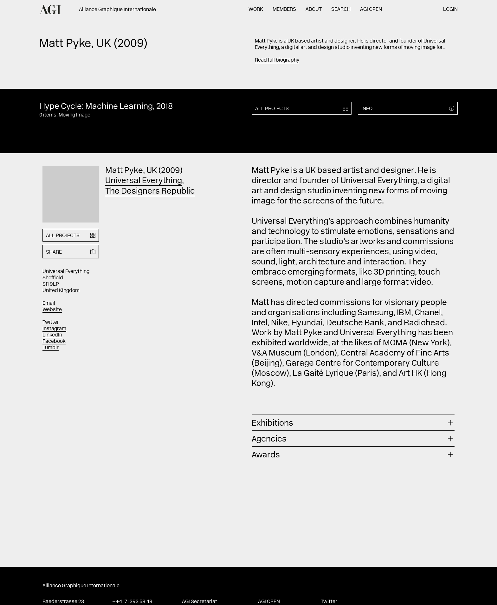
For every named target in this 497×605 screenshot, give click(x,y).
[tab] (353, 422)
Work (255, 9)
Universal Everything (143, 181)
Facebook (54, 341)
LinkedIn (52, 335)
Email (48, 303)
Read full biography (277, 60)
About (314, 9)
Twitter (50, 322)
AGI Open (371, 9)
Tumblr (50, 347)
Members (284, 9)
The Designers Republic (150, 192)
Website (52, 309)
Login (450, 9)
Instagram (54, 328)
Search (341, 9)
